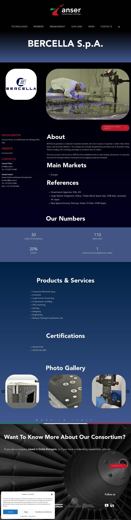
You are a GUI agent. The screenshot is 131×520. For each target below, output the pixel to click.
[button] (52, 494)
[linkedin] (112, 505)
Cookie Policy (23, 516)
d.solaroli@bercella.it (9, 180)
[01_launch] (22, 391)
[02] (65, 391)
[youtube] (106, 505)
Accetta (10, 512)
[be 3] (109, 391)
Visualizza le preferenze (43, 512)
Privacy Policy (31, 516)
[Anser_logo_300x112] (65, 5)
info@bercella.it (7, 167)
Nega (26, 512)
